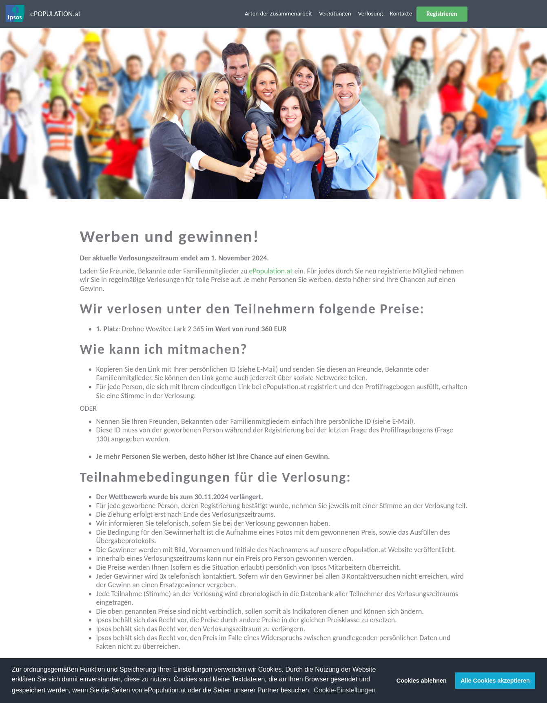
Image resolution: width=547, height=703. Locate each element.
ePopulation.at (270, 271)
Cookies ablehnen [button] (421, 680)
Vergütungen (335, 13)
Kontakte (401, 13)
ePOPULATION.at (55, 14)
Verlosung (370, 13)
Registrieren (442, 14)
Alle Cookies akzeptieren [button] (495, 680)
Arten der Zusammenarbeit (278, 13)
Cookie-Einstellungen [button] (344, 690)
